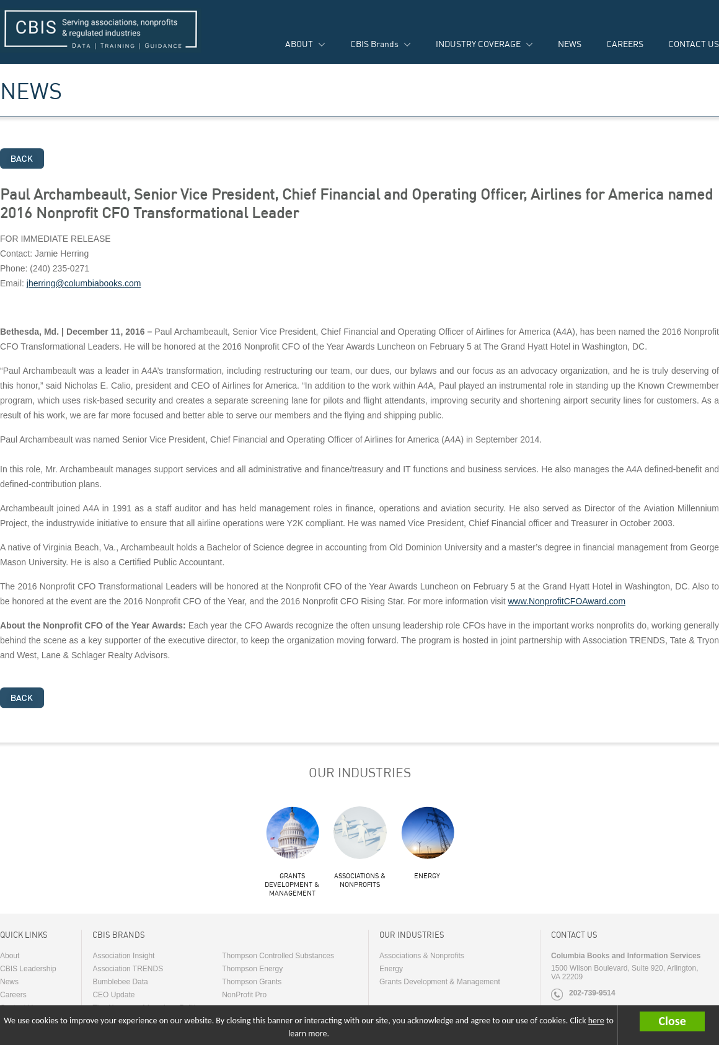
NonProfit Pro (244, 994)
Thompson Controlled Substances (278, 955)
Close (672, 1020)
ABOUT (299, 43)
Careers (13, 994)
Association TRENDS (127, 968)
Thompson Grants (251, 981)
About (9, 955)
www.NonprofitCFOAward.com (566, 601)
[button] (679, 1021)
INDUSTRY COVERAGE (478, 43)
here (596, 1020)
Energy (427, 875)
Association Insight (123, 955)
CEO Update (113, 994)
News (9, 981)
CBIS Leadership (28, 968)
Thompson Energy (252, 968)
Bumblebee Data (120, 981)
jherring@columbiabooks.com (84, 283)
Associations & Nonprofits (360, 880)
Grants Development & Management (292, 884)
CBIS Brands (374, 43)
